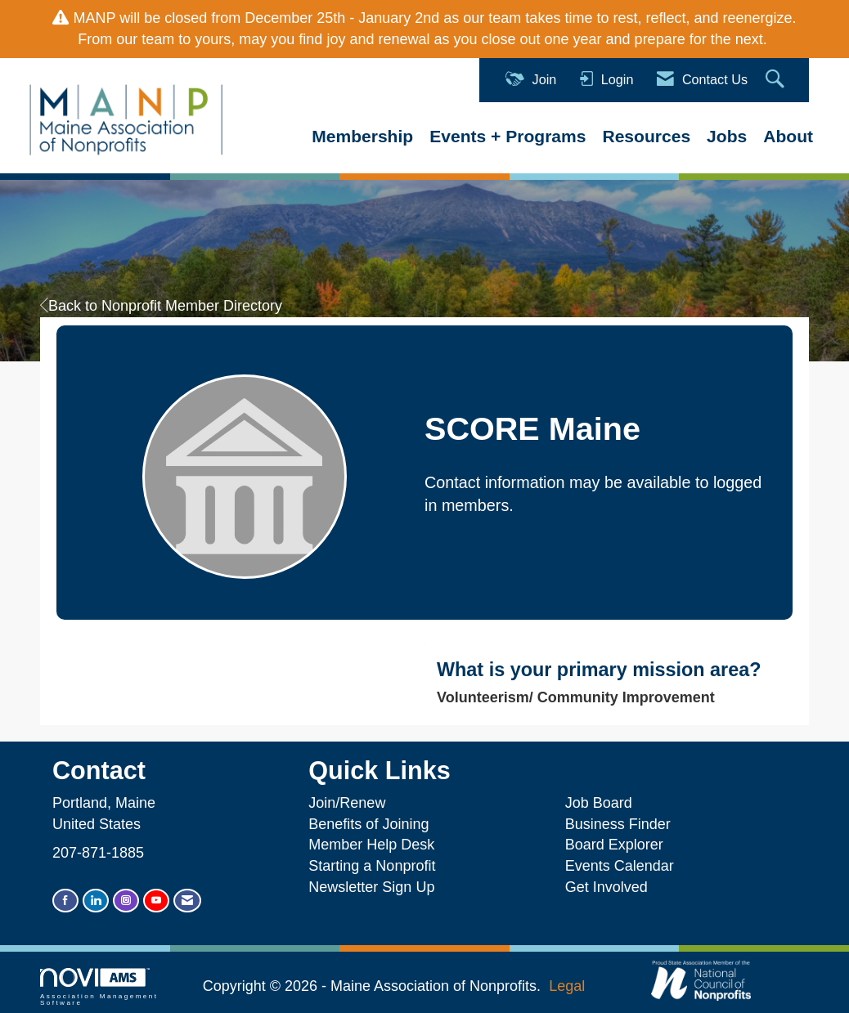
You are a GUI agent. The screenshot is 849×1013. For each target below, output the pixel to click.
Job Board (602, 803)
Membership (362, 136)
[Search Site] (777, 80)
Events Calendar (619, 866)
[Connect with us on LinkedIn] (96, 900)
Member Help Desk (371, 844)
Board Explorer (614, 844)
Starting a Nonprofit (371, 866)
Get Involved (606, 887)
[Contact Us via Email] (187, 900)
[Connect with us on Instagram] (126, 900)
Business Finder (622, 824)
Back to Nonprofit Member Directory (161, 306)
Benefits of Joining (368, 824)
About (788, 136)
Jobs (727, 136)
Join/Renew (346, 803)
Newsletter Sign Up (371, 887)
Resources (646, 136)
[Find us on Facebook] (65, 900)
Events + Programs (507, 136)
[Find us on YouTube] (156, 900)
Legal (567, 986)
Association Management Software (99, 987)
